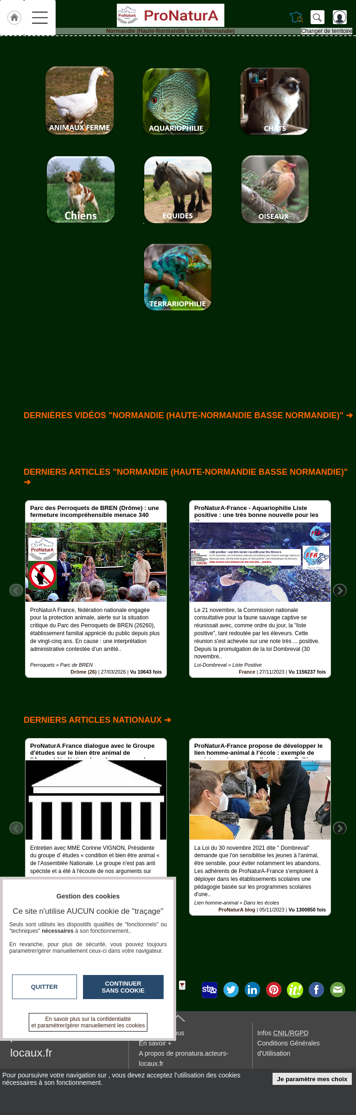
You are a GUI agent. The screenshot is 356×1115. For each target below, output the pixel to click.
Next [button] (340, 590)
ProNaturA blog (236, 909)
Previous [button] (16, 590)
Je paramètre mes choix (312, 1079)
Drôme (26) (83, 672)
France (247, 672)
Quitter (44, 986)
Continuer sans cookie (123, 987)
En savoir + (155, 1043)
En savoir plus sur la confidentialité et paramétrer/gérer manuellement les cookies (88, 1022)
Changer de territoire (326, 31)
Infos (282, 1033)
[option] (96, 589)
